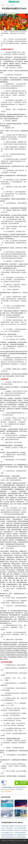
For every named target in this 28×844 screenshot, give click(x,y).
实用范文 (13, 5)
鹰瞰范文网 (12, 840)
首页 (8, 5)
